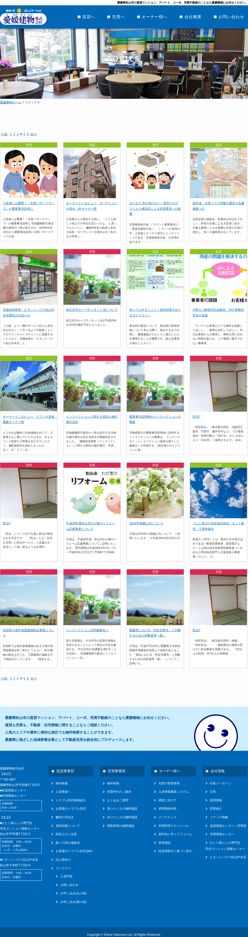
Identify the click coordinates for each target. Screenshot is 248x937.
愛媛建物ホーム (10, 102)
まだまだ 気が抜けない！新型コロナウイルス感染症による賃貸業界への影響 (155, 208)
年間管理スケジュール (173, 826)
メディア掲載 (219, 817)
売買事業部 (117, 771)
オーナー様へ (155, 17)
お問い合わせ (231, 17)
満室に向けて (167, 800)
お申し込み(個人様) (73, 902)
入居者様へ (63, 791)
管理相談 (164, 843)
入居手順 (66, 876)
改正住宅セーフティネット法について (92, 310)
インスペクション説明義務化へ (87, 630)
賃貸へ (88, 17)
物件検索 (62, 783)
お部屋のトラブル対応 (71, 808)
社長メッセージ (220, 783)
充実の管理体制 (169, 783)
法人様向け (63, 859)
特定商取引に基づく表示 (175, 851)
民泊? (196, 416)
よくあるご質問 (117, 800)
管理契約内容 (167, 808)
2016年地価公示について (146, 523)
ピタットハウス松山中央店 (228, 857)
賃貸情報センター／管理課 (228, 826)
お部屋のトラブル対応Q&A (74, 851)
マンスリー (63, 868)
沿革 (213, 791)
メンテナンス (167, 817)
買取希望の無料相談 (120, 826)
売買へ (118, 17)
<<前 (4, 134)
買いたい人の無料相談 (122, 808)
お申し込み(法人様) (73, 893)
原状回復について (68, 826)
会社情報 (218, 771)
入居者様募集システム (173, 791)
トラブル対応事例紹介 (71, 800)
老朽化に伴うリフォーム (175, 834)
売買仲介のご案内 (119, 791)
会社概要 (193, 17)
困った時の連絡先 (68, 843)
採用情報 (216, 800)
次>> (33, 134)
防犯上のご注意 (66, 834)
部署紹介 (216, 808)
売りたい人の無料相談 (122, 817)
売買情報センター (222, 834)
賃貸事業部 (65, 771)
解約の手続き (65, 817)
